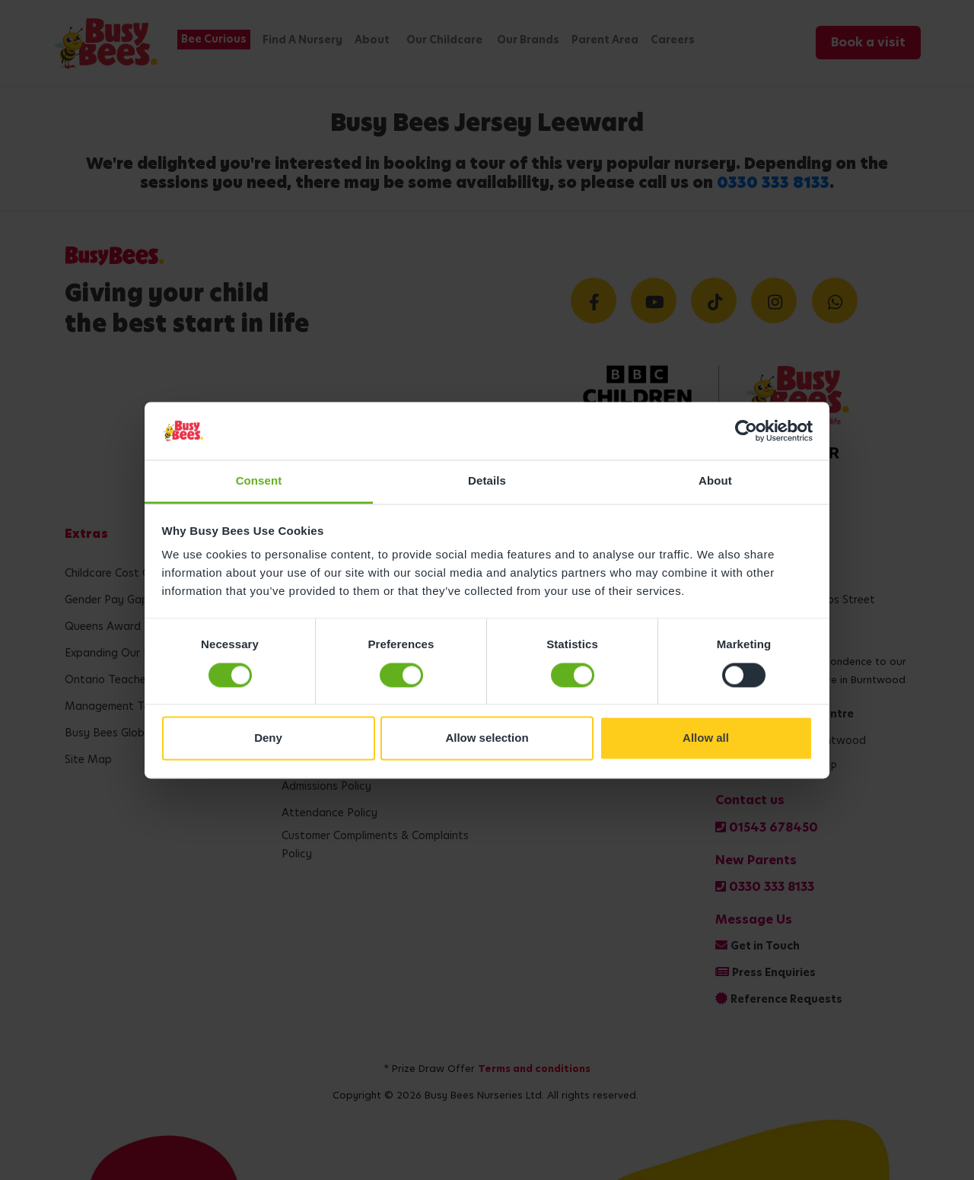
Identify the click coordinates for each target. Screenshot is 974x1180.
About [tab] (715, 481)
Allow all (706, 738)
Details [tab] (487, 481)
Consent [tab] (259, 481)
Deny (268, 738)
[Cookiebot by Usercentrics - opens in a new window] (746, 430)
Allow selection (486, 738)
